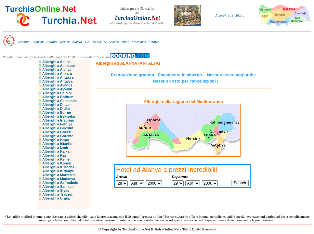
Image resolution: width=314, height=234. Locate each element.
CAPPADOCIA (95, 42)
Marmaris (139, 42)
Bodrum (38, 42)
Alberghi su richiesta (230, 15)
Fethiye (154, 42)
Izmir (125, 42)
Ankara (114, 42)
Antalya (51, 42)
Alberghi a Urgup (56, 198)
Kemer (64, 42)
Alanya (77, 42)
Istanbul (24, 42)
